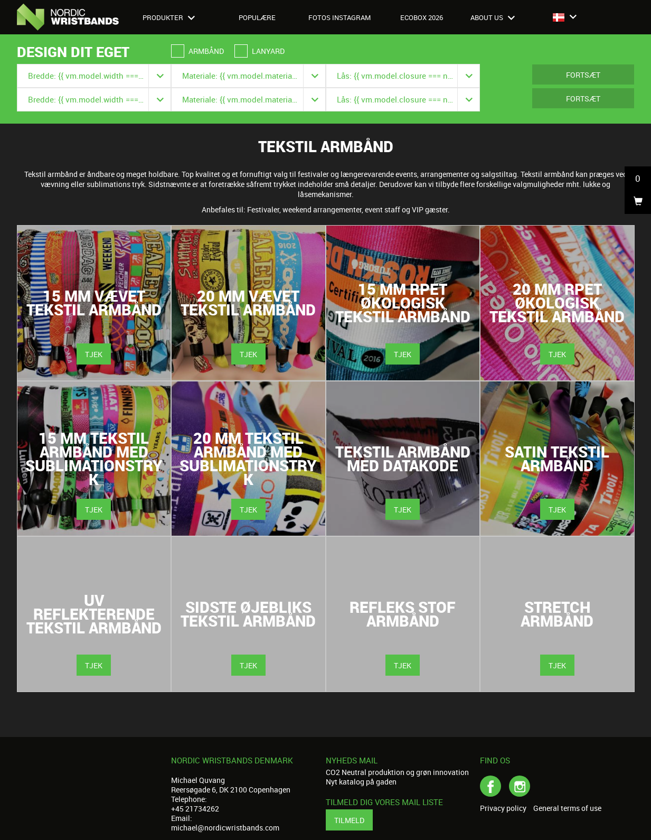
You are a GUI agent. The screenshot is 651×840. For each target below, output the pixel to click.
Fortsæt (583, 75)
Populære (257, 17)
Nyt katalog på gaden (361, 782)
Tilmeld (349, 820)
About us (492, 17)
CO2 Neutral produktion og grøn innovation (397, 772)
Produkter (169, 17)
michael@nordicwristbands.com (225, 828)
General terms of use (567, 808)
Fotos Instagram (339, 17)
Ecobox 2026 (421, 17)
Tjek (93, 354)
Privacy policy (503, 808)
